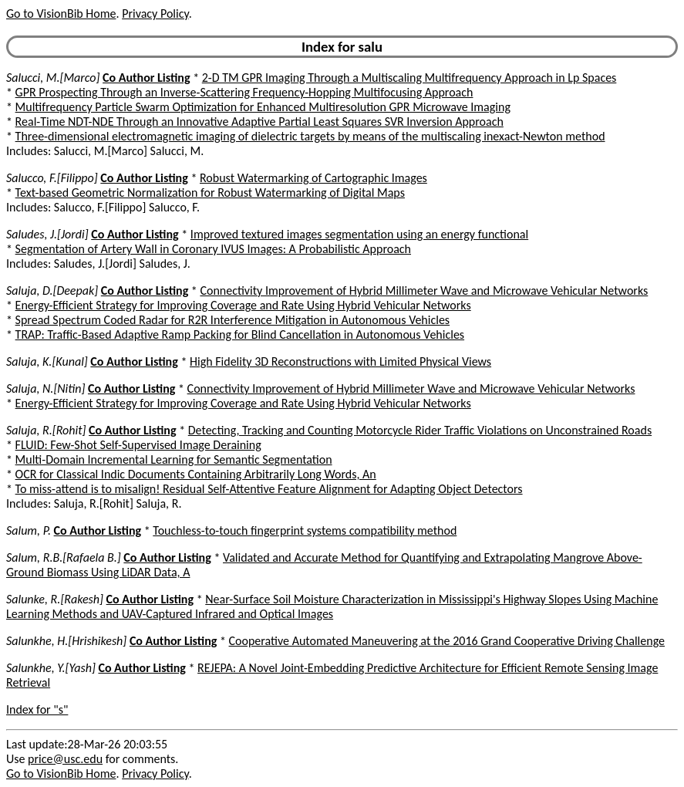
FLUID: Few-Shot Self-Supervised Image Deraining (138, 444)
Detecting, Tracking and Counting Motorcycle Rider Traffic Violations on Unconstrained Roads (420, 430)
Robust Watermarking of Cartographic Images (313, 178)
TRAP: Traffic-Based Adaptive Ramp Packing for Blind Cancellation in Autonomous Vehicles (240, 334)
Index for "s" (37, 709)
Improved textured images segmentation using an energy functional (359, 234)
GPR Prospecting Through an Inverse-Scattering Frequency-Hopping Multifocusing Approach (244, 92)
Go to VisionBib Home (61, 13)
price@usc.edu (65, 759)
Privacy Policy (155, 13)
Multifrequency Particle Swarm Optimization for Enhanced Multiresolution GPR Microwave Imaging (262, 107)
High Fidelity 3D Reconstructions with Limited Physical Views (340, 361)
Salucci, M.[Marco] (52, 77)
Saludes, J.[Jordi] (47, 234)
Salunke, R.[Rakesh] (54, 599)
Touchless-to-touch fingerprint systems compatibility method (305, 530)
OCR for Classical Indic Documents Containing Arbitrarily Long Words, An (195, 474)
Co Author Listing (146, 77)
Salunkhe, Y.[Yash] (51, 667)
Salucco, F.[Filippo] (52, 178)
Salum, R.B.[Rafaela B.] (63, 557)
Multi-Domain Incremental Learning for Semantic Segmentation (173, 459)
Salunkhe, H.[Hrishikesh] (66, 640)
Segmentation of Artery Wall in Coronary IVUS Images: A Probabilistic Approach (213, 249)
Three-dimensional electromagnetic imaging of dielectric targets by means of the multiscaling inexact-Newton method (310, 136)
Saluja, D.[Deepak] (52, 290)
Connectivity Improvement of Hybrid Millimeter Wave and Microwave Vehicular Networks (424, 290)
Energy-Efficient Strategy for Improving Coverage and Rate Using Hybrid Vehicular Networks (243, 305)
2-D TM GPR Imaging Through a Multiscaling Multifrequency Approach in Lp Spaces (409, 77)
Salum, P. (28, 530)
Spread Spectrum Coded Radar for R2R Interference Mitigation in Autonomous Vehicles (232, 319)
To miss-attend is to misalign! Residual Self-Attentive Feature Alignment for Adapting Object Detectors (269, 488)
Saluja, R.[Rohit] (46, 430)
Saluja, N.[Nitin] (45, 388)
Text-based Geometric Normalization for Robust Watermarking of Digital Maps (210, 192)
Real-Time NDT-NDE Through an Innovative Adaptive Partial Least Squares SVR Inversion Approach (259, 121)
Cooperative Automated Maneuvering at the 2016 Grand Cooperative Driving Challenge (447, 640)
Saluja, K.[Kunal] (47, 361)
